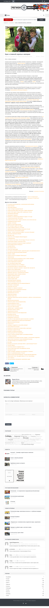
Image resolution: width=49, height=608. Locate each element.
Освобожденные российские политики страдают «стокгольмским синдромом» (24, 337)
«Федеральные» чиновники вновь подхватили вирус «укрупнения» (25, 522)
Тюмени (34, 81)
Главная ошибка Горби (12, 278)
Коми (37, 439)
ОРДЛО (16, 434)
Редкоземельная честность (13, 292)
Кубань (19, 434)
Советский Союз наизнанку (13, 315)
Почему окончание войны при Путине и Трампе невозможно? (20, 210)
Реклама (7, 590)
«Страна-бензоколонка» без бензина (15, 218)
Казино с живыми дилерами (16, 457)
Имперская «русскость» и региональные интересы (18, 272)
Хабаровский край (15, 438)
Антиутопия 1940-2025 (12, 286)
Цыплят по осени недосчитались (14, 224)
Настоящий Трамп (21, 560)
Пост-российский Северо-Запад (14, 263)
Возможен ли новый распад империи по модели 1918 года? (20, 216)
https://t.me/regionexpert (33, 196)
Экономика (8, 593)
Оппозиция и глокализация (13, 284)
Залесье (19, 443)
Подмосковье (32, 438)
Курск (41, 436)
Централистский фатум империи (14, 233)
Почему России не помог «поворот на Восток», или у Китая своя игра (22, 219)
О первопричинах (11, 238)
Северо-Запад (17, 444)
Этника (7, 595)
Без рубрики (8, 576)
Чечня (37, 436)
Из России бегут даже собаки (16, 532)
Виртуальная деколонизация (14, 322)
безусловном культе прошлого (31, 146)
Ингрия (10, 440)
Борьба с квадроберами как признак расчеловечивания (19, 320)
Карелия (17, 436)
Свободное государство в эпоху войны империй (17, 325)
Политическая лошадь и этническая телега (17, 241)
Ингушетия (38, 438)
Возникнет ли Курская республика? (15, 331)
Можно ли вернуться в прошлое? (14, 304)
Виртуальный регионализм (13, 300)
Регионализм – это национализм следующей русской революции (24, 490)
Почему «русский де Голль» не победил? (16, 264)
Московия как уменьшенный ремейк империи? (17, 252)
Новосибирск (17, 441)
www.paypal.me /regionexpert (33, 198)
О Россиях (12, 501)
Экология (8, 591)
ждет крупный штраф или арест (21, 177)
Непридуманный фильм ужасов (14, 221)
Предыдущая (14, 367)
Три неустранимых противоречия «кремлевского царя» (19, 359)
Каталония (30, 441)
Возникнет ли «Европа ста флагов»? (15, 288)
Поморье (33, 436)
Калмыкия (38, 443)
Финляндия (11, 434)
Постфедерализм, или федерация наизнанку (17, 289)
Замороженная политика (13, 311)
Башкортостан (9, 443)
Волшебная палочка (12, 314)
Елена (11, 566)
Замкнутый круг (11, 257)
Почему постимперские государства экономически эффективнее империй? (29, 19)
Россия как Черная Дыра (13, 249)
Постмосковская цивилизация (17, 496)
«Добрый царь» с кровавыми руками (15, 308)
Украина (37, 434)
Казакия (15, 439)
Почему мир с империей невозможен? (15, 260)
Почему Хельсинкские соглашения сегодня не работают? (19, 243)
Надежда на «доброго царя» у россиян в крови (20, 527)
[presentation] (14, 419)
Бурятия (12, 441)
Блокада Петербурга (15, 516)
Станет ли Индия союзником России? (15, 208)
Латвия (6, 434)
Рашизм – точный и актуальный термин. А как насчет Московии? (21, 232)
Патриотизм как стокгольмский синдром (16, 230)
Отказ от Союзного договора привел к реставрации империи (20, 334)
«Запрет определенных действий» (33, 369)
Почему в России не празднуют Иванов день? (17, 255)
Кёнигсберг (30, 444)
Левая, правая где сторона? (13, 277)
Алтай (6, 439)
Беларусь (7, 438)
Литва (21, 438)
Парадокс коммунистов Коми (14, 275)
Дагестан (7, 444)
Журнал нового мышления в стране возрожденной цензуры (20, 339)
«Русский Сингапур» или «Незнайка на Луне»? (17, 340)
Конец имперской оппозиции (13, 326)
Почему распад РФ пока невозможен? (15, 332)
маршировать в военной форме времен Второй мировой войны (18, 139)
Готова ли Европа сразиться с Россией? (16, 227)
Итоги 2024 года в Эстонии (13, 306)
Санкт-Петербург (31, 439)
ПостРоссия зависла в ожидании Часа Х (16, 346)
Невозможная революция (13, 213)
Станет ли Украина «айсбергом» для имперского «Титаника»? (20, 351)
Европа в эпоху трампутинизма (14, 269)
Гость (11, 555)
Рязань (33, 434)
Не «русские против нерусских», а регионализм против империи (21, 204)
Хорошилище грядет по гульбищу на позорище (27, 555)
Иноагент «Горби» (11, 253)
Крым (15, 443)
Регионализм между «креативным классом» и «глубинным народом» (25, 511)
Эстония (24, 444)
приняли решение (21, 63)
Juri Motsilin (12, 549)
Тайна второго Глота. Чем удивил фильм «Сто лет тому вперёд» (21, 356)
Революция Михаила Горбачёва (14, 280)
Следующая (35, 367)
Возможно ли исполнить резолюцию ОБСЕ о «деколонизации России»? (22, 343)
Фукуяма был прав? (12, 350)
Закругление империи (12, 294)
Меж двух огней (11, 235)
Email (42, 56)
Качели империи (11, 205)
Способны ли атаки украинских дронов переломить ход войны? (21, 318)
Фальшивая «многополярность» (14, 291)
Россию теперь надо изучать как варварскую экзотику (19, 348)
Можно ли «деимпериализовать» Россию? (16, 353)
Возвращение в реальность (13, 317)
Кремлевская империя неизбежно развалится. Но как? (19, 229)
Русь (13, 436)
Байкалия (12, 444)
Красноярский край (21, 439)
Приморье (33, 443)
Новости (7, 582)
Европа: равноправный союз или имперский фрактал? (19, 283)
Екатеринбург (27, 443)
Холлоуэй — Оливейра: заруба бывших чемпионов (21, 452)
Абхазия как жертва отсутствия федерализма (17, 312)
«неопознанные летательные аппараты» (19, 90)
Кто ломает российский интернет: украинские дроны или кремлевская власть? (24, 250)
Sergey (11, 560)
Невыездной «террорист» (13, 215)
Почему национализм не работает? (15, 261)
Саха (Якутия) (24, 441)
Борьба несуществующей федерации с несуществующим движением (22, 354)
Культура (8, 580)
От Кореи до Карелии (12, 336)
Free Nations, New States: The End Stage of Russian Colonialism (21, 240)
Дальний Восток (26, 434)
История (22, 56)
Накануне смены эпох (12, 295)
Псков (34, 441)
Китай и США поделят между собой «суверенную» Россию (20, 212)
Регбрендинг (8, 588)
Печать (38, 56)
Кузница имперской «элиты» (13, 303)
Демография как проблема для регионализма (26, 566)
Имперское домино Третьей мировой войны (17, 301)
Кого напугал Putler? (12, 247)
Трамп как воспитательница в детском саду (17, 271)
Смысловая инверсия (12, 207)
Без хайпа (10, 342)
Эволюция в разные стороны (14, 309)
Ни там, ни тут (10, 323)
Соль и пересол (11, 357)
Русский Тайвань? (11, 345)
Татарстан (24, 436)
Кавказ (28, 436)
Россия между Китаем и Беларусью (15, 244)
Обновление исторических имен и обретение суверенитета (16, 370)
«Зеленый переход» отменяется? (14, 281)
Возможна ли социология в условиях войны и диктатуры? (19, 328)
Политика (30, 56)
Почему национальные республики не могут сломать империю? (21, 258)
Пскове (22, 81)
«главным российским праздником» (26, 109)
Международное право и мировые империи (17, 274)
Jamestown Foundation (39, 191)
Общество (26, 56)
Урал (22, 443)
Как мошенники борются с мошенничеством (17, 266)
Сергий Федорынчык (14, 542)
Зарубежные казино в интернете (17, 463)
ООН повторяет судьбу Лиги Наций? (15, 226)
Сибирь (8, 436)
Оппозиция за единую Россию (14, 329)
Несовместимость (11, 246)
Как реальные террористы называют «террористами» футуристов (21, 267)
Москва (26, 438)
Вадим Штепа (7, 56)
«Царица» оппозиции (12, 222)
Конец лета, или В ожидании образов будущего (17, 236)
